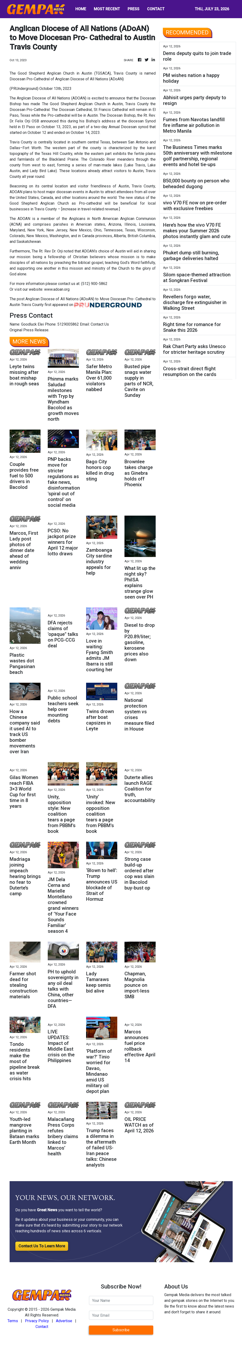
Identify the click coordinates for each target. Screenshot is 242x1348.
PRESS (133, 9)
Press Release (35, 330)
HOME (80, 9)
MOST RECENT (107, 9)
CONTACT (156, 9)
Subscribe (121, 1330)
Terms (12, 1321)
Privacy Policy (37, 1321)
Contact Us (100, 324)
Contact (41, 1326)
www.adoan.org (57, 289)
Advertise (64, 1321)
